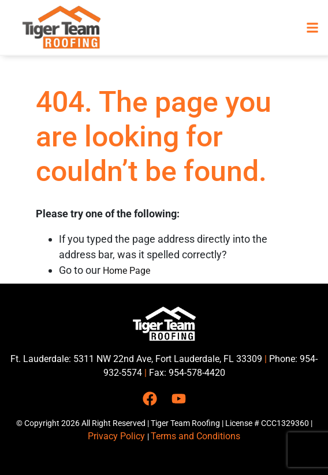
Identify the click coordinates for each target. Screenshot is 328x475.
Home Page (126, 270)
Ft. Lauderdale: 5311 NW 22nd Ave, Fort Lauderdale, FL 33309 (136, 358)
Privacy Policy (117, 436)
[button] (312, 27)
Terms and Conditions (195, 436)
